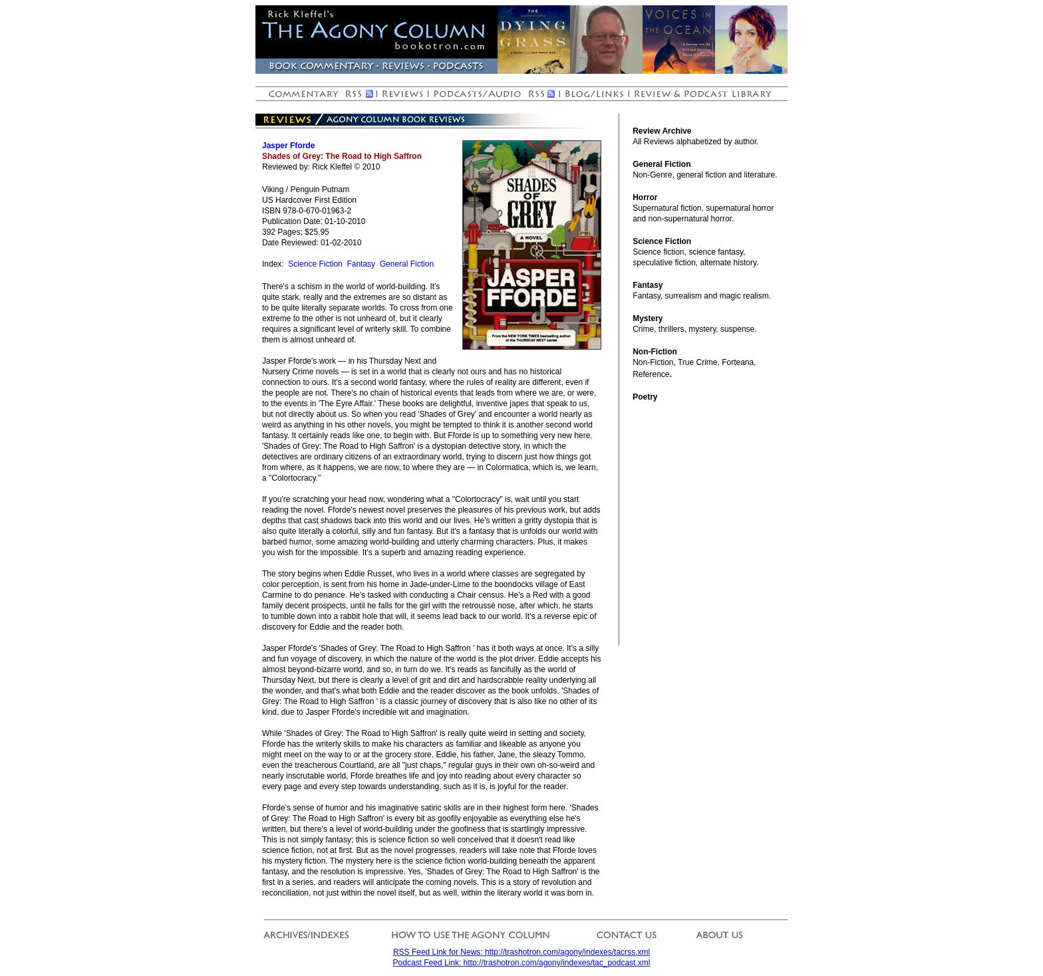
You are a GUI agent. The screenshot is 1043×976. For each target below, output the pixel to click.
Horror (645, 197)
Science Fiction (315, 264)
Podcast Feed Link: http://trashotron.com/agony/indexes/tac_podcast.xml (522, 962)
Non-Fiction (655, 351)
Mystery (648, 318)
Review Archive (662, 131)
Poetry (645, 397)
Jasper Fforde (288, 145)
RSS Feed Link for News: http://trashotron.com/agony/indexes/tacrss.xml (521, 952)
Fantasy (361, 264)
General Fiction (407, 264)
